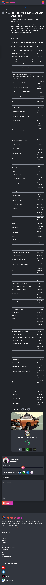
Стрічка (4, 538)
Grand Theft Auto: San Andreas (21, 7)
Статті (4, 542)
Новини (4, 540)
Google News (7, 580)
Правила (4, 552)
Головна (4, 536)
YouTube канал (8, 568)
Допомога (5, 549)
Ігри (10, 7)
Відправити (7, 503)
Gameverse (5, 7)
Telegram (6, 572)
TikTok (5, 576)
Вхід (3, 554)
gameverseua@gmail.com (13, 528)
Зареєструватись (7, 556)
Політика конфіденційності (10, 559)
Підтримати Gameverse (9, 547)
